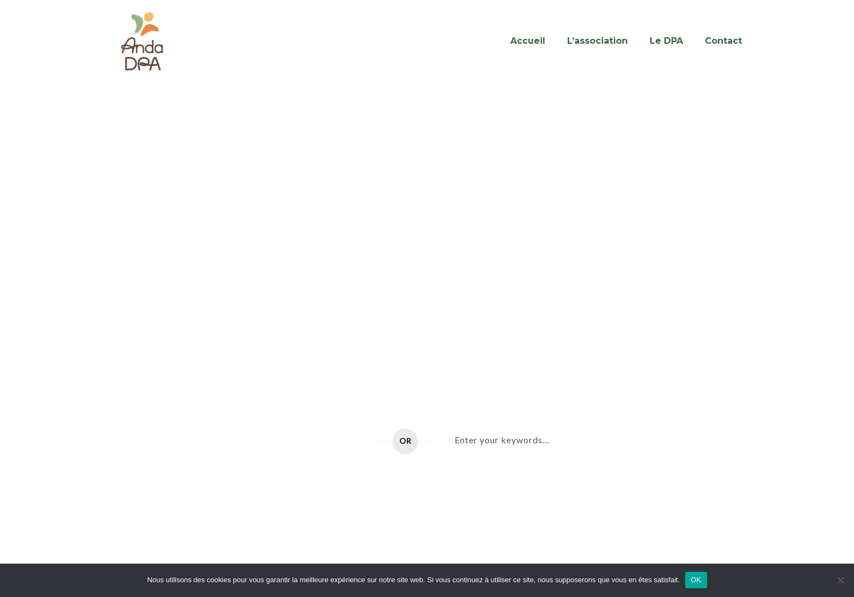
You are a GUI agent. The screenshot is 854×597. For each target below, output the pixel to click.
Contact (723, 41)
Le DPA (666, 41)
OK (696, 580)
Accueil (527, 41)
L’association (597, 41)
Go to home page (318, 441)
